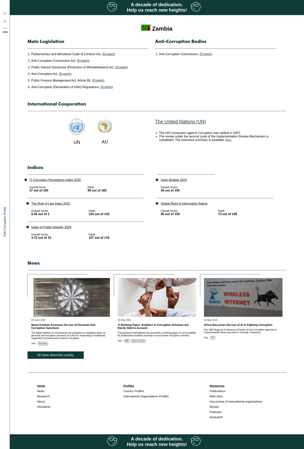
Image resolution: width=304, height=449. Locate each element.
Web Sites (216, 396)
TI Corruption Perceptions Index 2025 (55, 180)
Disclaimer (44, 406)
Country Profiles (134, 391)
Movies (214, 406)
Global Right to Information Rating (184, 203)
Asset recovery (138, 341)
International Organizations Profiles (146, 396)
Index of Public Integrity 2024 (51, 227)
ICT (212, 338)
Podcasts (216, 412)
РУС (5, 28)
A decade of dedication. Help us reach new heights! (157, 7)
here (228, 140)
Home (41, 385)
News (41, 391)
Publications (217, 391)
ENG (5, 32)
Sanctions (43, 344)
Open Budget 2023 (174, 180)
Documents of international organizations (236, 401)
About (41, 401)
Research (43, 396)
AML (127, 341)
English (108, 54)
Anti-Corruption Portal (4, 222)
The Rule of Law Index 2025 (50, 203)
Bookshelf (216, 417)
